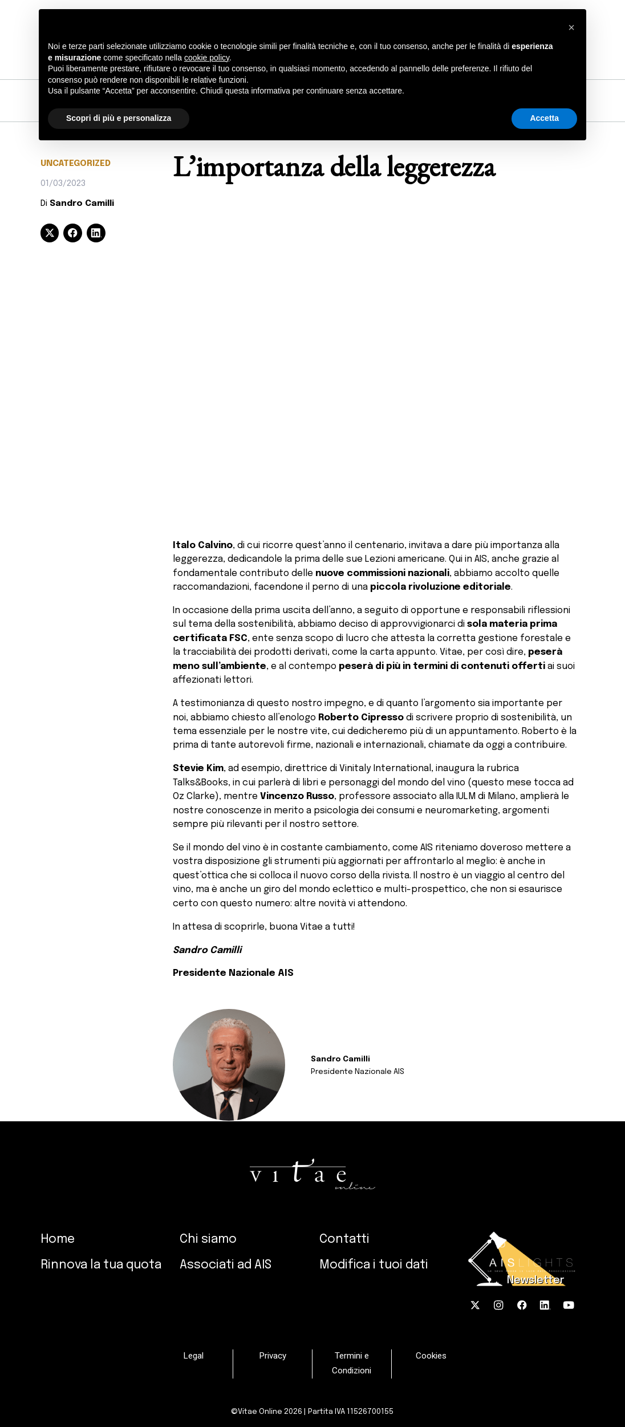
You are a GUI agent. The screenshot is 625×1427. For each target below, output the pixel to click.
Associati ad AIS (225, 1265)
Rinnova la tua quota (100, 1265)
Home (57, 1239)
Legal (193, 1356)
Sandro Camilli (82, 203)
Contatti (344, 1239)
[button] (571, 27)
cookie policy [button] (206, 57)
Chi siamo (208, 1239)
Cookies (431, 1356)
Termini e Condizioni (351, 1363)
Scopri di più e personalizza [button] (118, 118)
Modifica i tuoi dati (373, 1265)
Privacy (272, 1356)
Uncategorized (75, 163)
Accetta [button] (544, 118)
